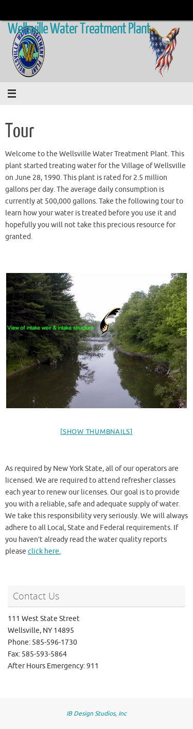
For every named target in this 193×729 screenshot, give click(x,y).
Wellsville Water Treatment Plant (79, 29)
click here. (44, 551)
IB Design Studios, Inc (96, 713)
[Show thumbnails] (96, 431)
